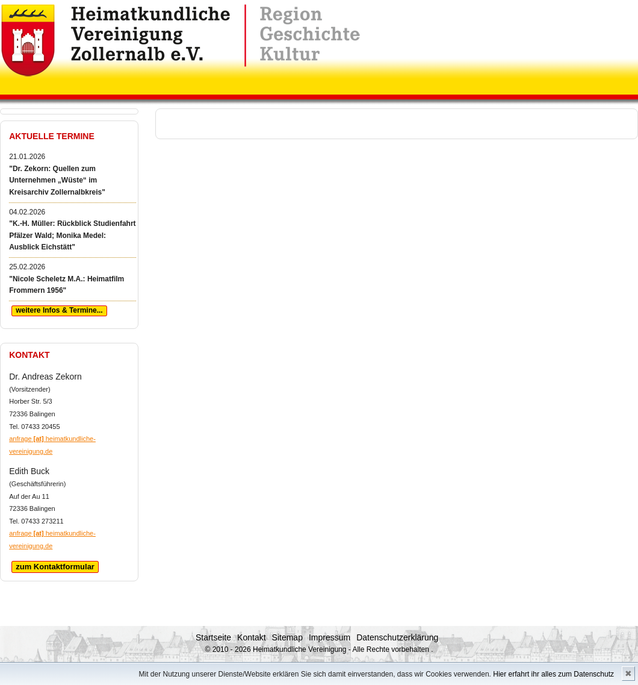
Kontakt (251, 637)
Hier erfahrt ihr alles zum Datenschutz (553, 674)
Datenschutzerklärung (397, 637)
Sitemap (287, 637)
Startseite (213, 637)
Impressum (329, 637)
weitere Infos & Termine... (59, 310)
